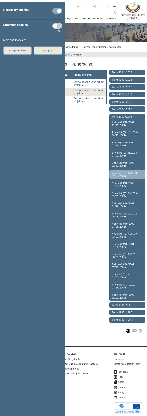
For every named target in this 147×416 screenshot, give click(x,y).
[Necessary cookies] (57, 11)
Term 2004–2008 (122, 109)
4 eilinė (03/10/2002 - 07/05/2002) (123, 225)
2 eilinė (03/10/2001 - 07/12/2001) (123, 266)
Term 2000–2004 (122, 116)
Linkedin (122, 397)
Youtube (122, 387)
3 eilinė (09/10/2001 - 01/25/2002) (123, 246)
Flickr (120, 377)
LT (109, 6)
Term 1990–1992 (122, 319)
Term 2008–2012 (122, 101)
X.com (121, 382)
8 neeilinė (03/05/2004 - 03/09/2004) (125, 154)
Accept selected (17, 50)
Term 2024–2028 (122, 72)
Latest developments (68, 368)
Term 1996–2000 (122, 305)
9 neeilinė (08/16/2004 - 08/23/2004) (125, 134)
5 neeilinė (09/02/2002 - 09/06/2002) (125, 215)
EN (114, 6)
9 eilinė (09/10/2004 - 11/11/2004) (123, 124)
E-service (111, 18)
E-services (119, 359)
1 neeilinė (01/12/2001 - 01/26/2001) (125, 286)
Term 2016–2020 (122, 87)
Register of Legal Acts (69, 359)
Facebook (123, 371)
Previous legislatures (68, 18)
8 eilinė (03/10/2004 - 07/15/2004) (123, 144)
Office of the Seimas (92, 18)
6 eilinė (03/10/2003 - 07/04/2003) (123, 185)
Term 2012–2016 (122, 94)
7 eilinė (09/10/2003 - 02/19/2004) (123, 164)
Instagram (123, 392)
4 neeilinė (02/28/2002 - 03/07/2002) (125, 235)
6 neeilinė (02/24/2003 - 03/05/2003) (125, 195)
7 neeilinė (76, 54)
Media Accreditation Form (127, 364)
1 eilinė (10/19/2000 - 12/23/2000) (123, 296)
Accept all (48, 50)
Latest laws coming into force (73, 373)
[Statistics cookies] (57, 26)
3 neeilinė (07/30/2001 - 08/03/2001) (125, 256)
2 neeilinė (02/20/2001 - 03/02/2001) (125, 276)
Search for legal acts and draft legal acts (78, 364)
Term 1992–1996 (122, 312)
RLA (79, 6)
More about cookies (14, 40)
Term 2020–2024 (122, 79)
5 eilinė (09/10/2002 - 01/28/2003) (123, 205)
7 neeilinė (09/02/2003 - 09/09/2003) (125, 174)
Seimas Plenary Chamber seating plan (102, 47)
